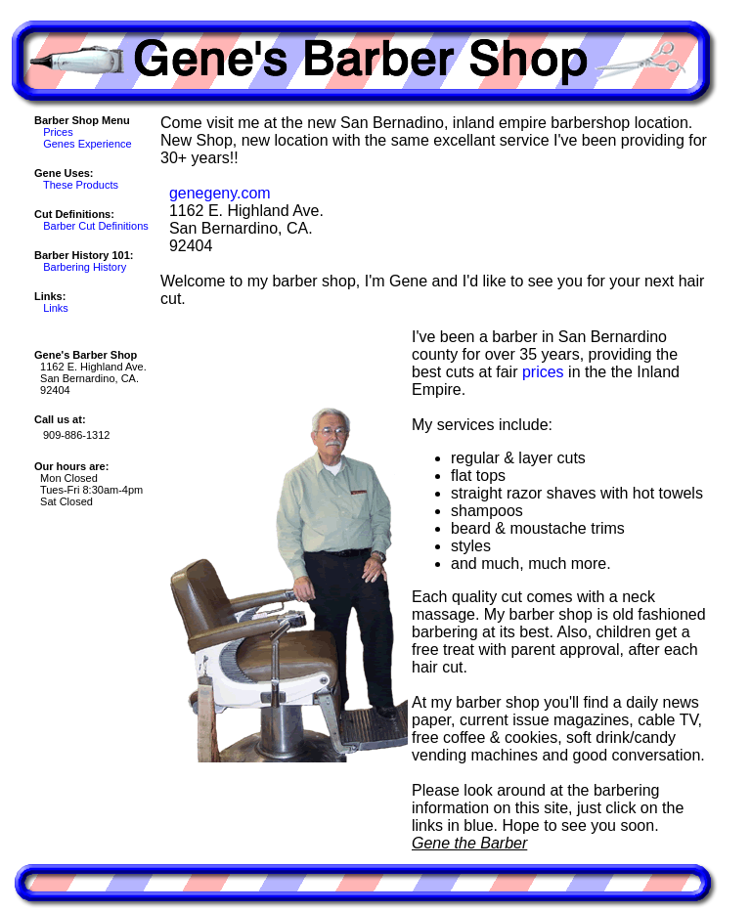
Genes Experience (87, 144)
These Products (80, 185)
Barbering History (84, 267)
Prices (58, 132)
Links (55, 308)
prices (543, 372)
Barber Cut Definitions (96, 226)
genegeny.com (220, 193)
